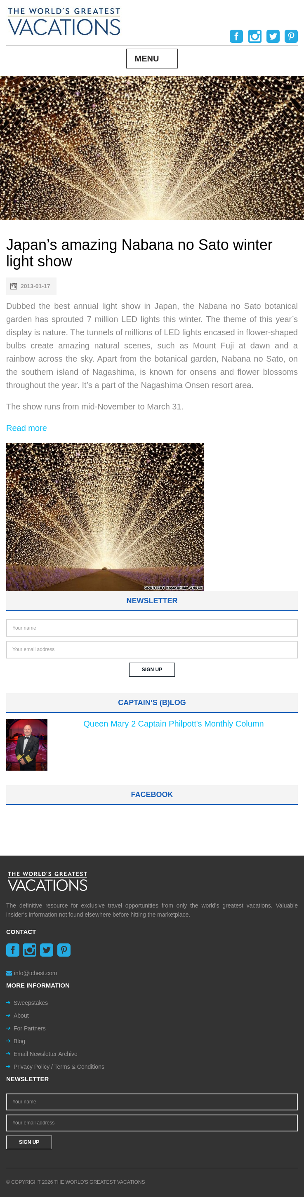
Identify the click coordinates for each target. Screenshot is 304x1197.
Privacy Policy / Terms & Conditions (59, 1066)
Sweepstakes (31, 1002)
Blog (19, 1041)
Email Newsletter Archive (46, 1054)
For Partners (30, 1028)
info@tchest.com (31, 973)
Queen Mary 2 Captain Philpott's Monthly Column (173, 723)
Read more (26, 428)
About (21, 1015)
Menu (147, 58)
